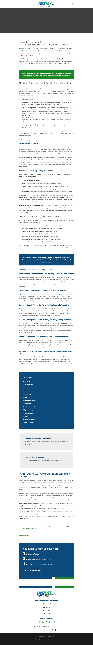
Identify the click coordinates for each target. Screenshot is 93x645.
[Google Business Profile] (46, 622)
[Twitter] (43, 622)
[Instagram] (54, 622)
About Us (28, 444)
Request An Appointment (34, 570)
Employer (46, 611)
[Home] (47, 4)
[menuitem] (46, 381)
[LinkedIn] (50, 622)
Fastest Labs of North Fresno (27, 48)
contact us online (27, 75)
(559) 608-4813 (65, 73)
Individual (46, 608)
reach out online (46, 257)
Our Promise (29, 463)
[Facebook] (39, 622)
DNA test (35, 147)
